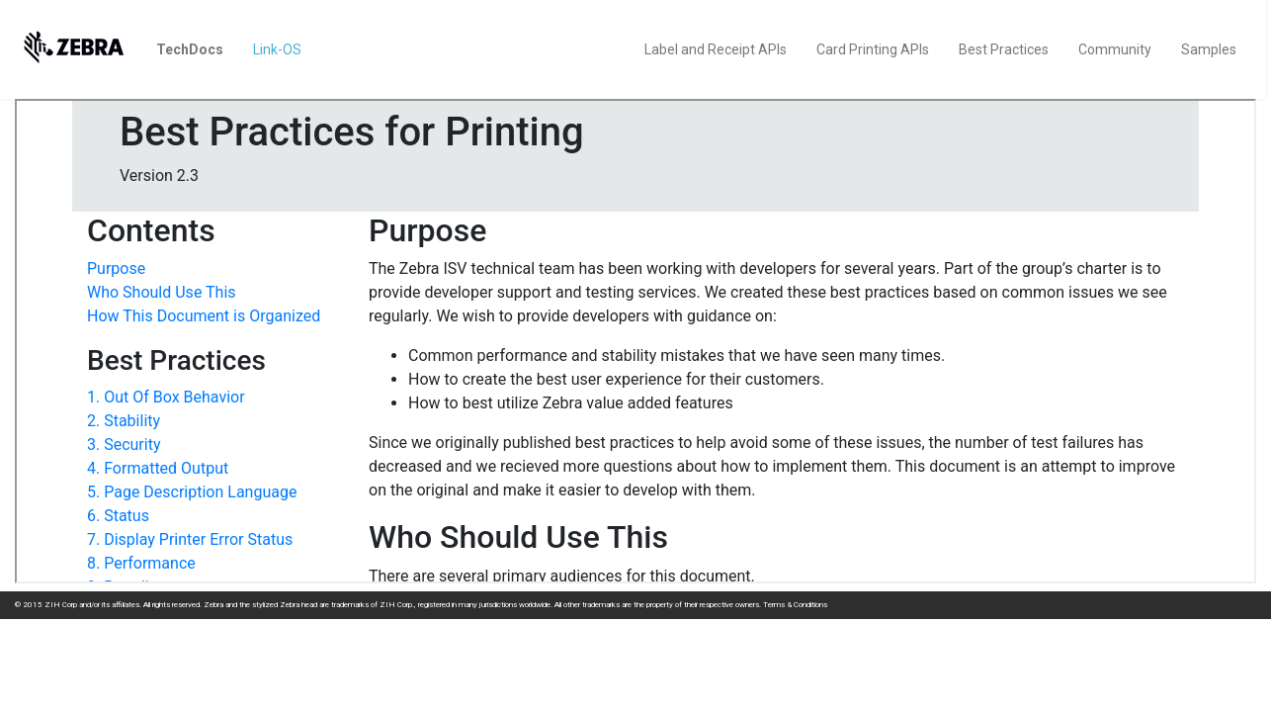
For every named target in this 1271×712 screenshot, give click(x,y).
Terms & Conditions (795, 604)
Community (1114, 49)
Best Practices (1004, 49)
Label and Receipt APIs (715, 49)
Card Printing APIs (872, 49)
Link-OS (277, 49)
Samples (1208, 49)
